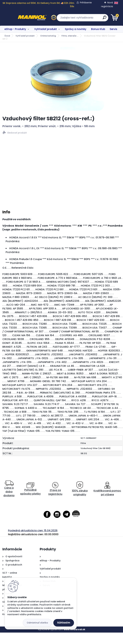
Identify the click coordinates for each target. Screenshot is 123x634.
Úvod (7, 35)
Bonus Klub (98, 29)
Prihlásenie (86, 2)
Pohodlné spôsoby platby (30, 490)
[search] (100, 19)
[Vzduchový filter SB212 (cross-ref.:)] (61, 79)
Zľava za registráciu (55, 490)
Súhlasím (63, 622)
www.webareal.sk (74, 630)
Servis (113, 29)
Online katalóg (48, 35)
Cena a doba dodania (8, 490)
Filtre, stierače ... (70, 35)
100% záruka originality (80, 490)
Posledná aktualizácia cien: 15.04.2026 (32, 532)
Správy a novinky (75, 29)
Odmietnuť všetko (37, 622)
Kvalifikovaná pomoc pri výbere (107, 490)
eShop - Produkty (15, 29)
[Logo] (22, 18)
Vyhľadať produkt (45, 29)
